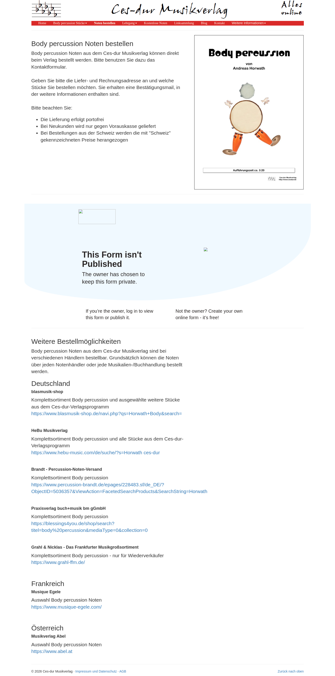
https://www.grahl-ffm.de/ (58, 562)
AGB (122, 671)
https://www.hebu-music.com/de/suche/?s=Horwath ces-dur (95, 452)
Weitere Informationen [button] (249, 23)
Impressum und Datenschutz (96, 671)
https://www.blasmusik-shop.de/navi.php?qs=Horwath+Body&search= (106, 413)
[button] (70, 23)
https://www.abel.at (51, 651)
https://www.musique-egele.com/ (66, 607)
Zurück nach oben (291, 671)
